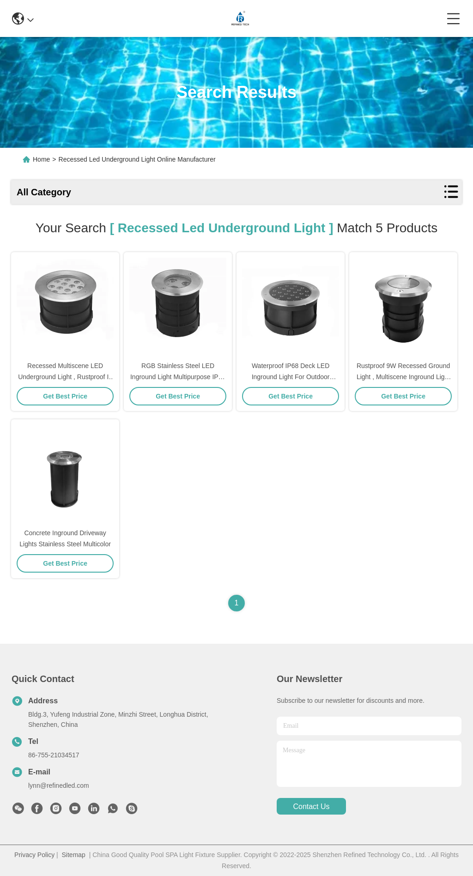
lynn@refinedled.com (58, 785)
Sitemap (73, 854)
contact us (311, 806)
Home (41, 159)
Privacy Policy (34, 854)
